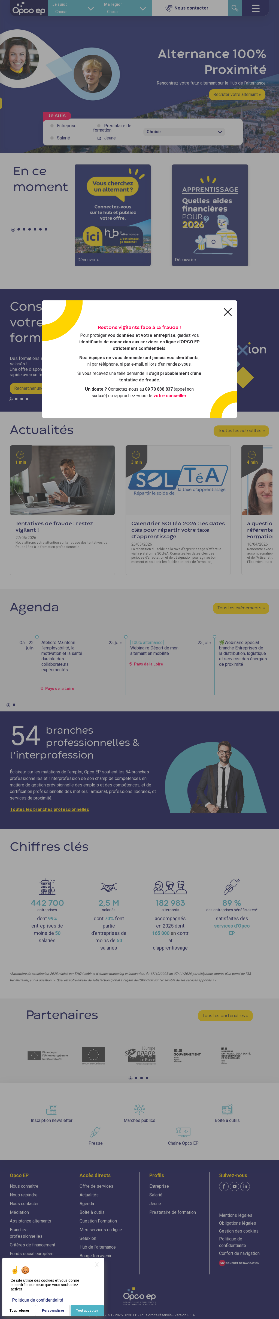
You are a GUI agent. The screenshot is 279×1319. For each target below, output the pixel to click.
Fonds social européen (31, 1253)
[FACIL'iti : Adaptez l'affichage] (239, 1262)
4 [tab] (30, 230)
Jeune (110, 138)
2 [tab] (19, 230)
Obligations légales (237, 1223)
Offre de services (96, 1186)
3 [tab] (25, 230)
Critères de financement (32, 1245)
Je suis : (59, 4)
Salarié (63, 138)
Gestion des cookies (239, 1231)
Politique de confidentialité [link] (37, 1300)
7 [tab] (46, 230)
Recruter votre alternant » (237, 94)
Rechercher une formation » (40, 388)
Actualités (89, 1194)
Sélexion (88, 1238)
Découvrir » (88, 259)
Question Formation (98, 1221)
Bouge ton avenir (95, 1255)
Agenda (87, 1203)
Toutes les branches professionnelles (49, 809)
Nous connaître (24, 1186)
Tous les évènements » (241, 608)
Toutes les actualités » (241, 431)
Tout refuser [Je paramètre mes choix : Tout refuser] (19, 1310)
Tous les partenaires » (225, 1016)
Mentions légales (235, 1215)
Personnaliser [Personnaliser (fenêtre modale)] (53, 1310)
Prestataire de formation (112, 128)
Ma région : (114, 4)
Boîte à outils (92, 1212)
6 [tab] (41, 230)
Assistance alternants (30, 1221)
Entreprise (67, 125)
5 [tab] (35, 230)
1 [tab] (14, 230)
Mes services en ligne (101, 1229)
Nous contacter (24, 1203)
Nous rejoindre (24, 1194)
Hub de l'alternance (98, 1247)
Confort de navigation (239, 1253)
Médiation (19, 1212)
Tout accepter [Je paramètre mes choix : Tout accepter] (87, 1310)
